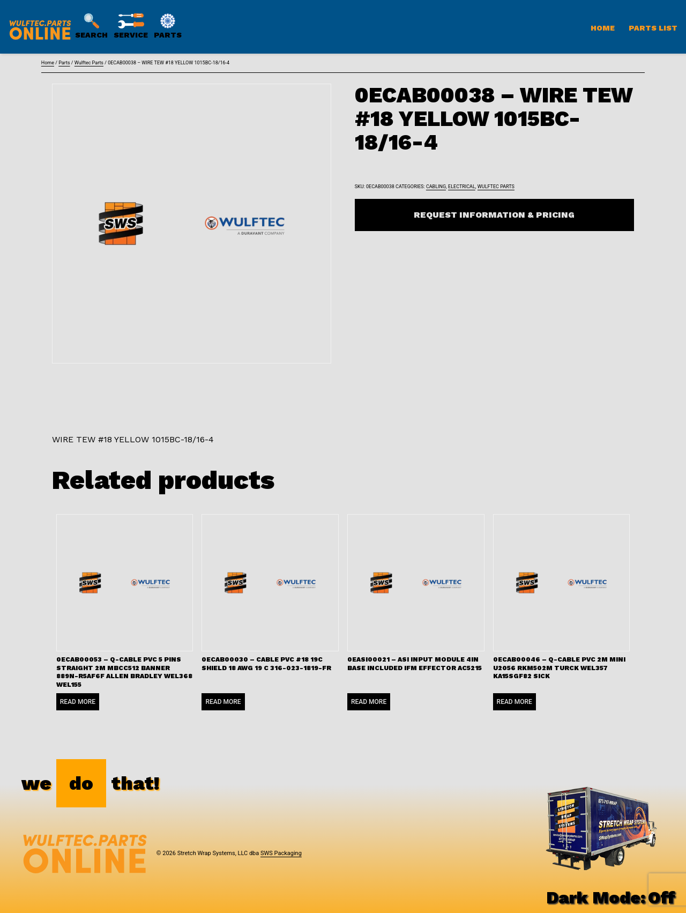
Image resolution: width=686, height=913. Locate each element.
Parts (64, 62)
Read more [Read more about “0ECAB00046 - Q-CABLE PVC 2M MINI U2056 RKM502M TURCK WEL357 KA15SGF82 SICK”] (514, 702)
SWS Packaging (281, 853)
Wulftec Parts (88, 62)
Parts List (653, 28)
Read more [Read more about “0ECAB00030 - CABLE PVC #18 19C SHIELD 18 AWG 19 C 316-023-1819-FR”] (223, 702)
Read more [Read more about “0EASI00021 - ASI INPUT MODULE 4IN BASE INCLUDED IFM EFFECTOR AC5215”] (368, 702)
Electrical (461, 186)
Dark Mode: (610, 897)
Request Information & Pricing (494, 215)
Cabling (436, 186)
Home (603, 28)
